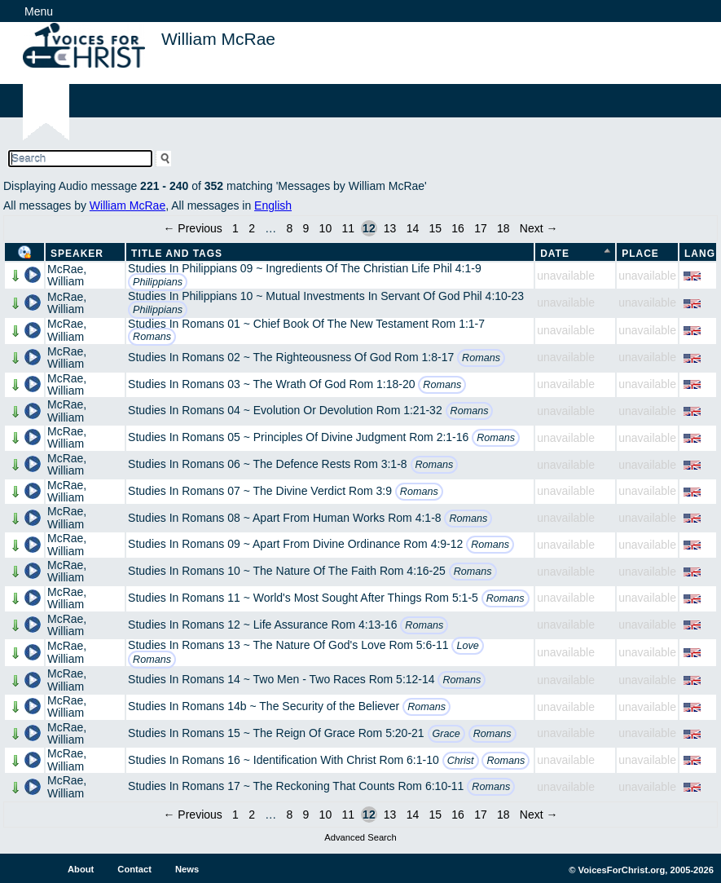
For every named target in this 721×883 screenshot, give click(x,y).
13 (390, 228)
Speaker (77, 253)
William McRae (127, 205)
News (187, 869)
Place (640, 253)
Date (554, 253)
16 (457, 228)
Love (467, 645)
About (81, 869)
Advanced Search (360, 837)
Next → (539, 228)
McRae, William (66, 275)
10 (325, 228)
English (273, 205)
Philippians (157, 282)
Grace (446, 734)
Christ (460, 760)
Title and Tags (176, 253)
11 (347, 228)
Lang (699, 253)
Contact (134, 869)
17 (480, 228)
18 (503, 228)
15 (435, 228)
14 (413, 228)
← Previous (192, 228)
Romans (152, 336)
